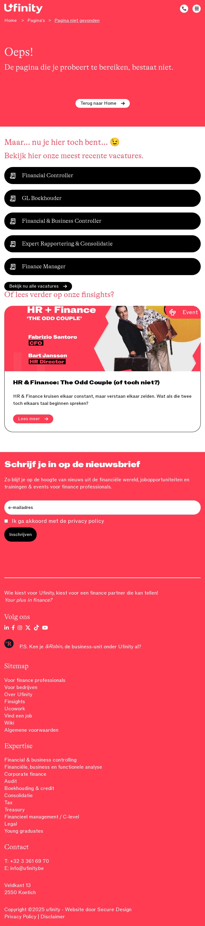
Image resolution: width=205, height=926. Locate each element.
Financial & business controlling (40, 760)
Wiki (9, 723)
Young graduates (23, 831)
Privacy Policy (20, 916)
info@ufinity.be (27, 868)
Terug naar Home (102, 103)
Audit (10, 781)
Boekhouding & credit (29, 788)
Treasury (14, 810)
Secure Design (114, 909)
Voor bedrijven (20, 687)
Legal (10, 824)
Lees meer (33, 419)
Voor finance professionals (34, 680)
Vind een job (18, 716)
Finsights (14, 701)
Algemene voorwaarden (31, 730)
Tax (8, 802)
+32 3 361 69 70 (29, 861)
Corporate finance (25, 774)
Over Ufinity (18, 694)
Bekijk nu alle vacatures (38, 286)
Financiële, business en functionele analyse (53, 767)
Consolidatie (18, 795)
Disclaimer (52, 916)
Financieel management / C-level (41, 817)
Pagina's (36, 20)
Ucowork (14, 709)
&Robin (53, 646)
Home (10, 20)
